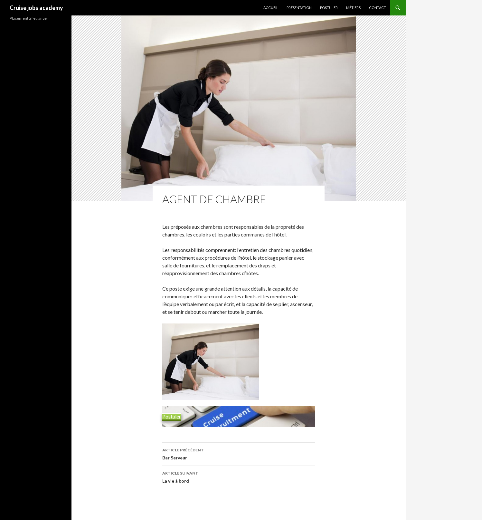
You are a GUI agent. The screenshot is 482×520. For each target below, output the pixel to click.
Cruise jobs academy (36, 7)
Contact (377, 7)
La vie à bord (238, 476)
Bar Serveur (238, 453)
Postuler (329, 7)
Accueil (270, 7)
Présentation (299, 7)
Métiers (353, 7)
